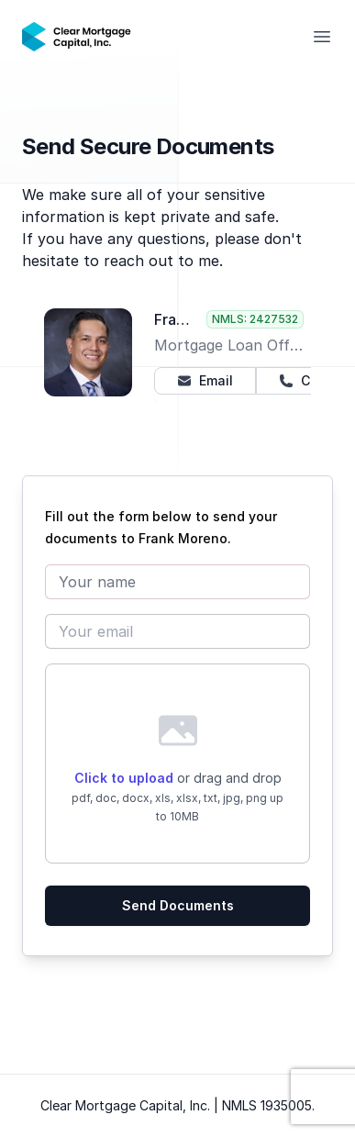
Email (205, 380)
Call (302, 380)
